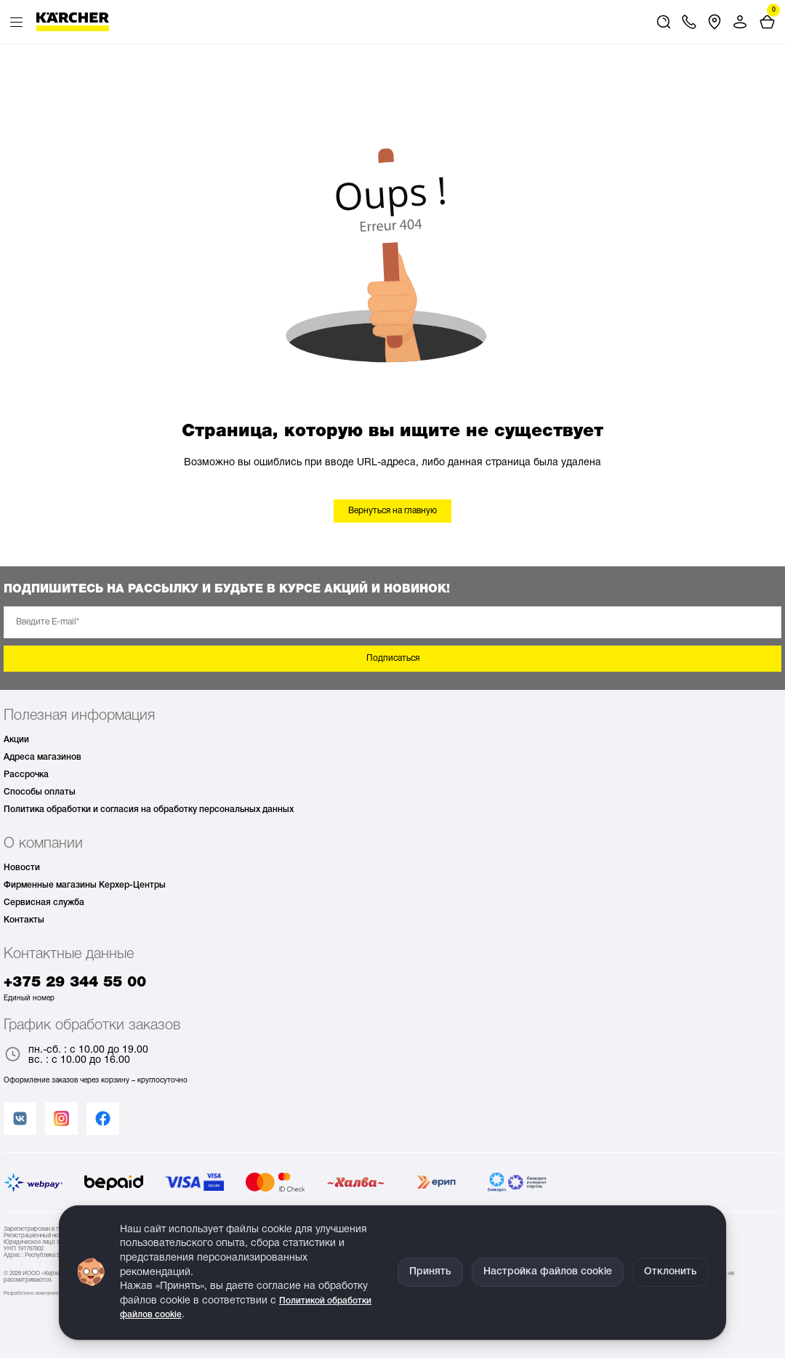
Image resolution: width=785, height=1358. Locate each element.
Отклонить (670, 1272)
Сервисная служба (44, 903)
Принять (430, 1272)
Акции (16, 740)
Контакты (24, 920)
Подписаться (392, 658)
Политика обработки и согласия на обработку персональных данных (149, 809)
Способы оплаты (40, 792)
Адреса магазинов (42, 757)
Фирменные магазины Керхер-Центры (85, 885)
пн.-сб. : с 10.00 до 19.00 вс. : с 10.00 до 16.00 (76, 1055)
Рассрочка (26, 775)
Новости (22, 868)
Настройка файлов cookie (547, 1272)
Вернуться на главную (392, 511)
